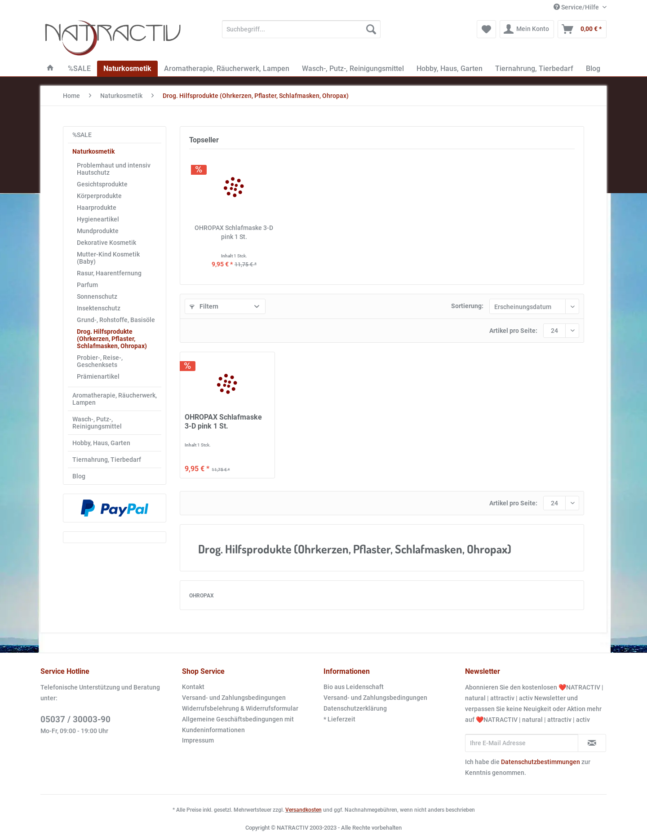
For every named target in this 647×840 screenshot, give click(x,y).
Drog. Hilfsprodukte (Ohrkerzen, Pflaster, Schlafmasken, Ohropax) (112, 338)
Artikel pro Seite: (513, 330)
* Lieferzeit (339, 719)
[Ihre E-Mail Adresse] (521, 743)
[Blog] (593, 68)
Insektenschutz (98, 308)
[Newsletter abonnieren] (592, 743)
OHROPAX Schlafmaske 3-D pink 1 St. (234, 232)
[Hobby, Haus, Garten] (449, 68)
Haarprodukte (96, 207)
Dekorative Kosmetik (106, 242)
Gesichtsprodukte (102, 184)
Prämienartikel (98, 376)
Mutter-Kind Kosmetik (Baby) (108, 258)
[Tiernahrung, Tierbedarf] (534, 68)
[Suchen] (371, 29)
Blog (78, 476)
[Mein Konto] (527, 29)
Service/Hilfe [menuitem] (577, 7)
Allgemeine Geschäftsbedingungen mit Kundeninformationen (238, 725)
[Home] (50, 68)
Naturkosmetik (93, 151)
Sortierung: (467, 305)
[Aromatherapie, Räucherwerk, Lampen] (227, 68)
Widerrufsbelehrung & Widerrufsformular (240, 708)
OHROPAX (201, 595)
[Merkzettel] (486, 29)
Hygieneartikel (98, 219)
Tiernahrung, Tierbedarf (106, 459)
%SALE (82, 134)
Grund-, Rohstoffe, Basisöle (116, 319)
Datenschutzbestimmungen (540, 761)
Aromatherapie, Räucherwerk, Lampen (114, 399)
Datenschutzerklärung (355, 708)
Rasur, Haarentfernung (109, 273)
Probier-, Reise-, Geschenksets (100, 361)
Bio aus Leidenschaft (354, 686)
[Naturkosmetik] (127, 68)
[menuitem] (301, 32)
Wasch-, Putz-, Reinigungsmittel (97, 423)
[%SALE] (79, 68)
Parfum (87, 284)
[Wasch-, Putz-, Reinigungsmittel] (353, 68)
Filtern (204, 306)
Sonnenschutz (97, 296)
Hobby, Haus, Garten (101, 443)
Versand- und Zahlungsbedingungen (234, 697)
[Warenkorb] (582, 29)
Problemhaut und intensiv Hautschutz (114, 169)
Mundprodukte (98, 230)
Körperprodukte (99, 195)
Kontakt (193, 686)
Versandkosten (303, 810)
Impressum (198, 740)
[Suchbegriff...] (301, 29)
